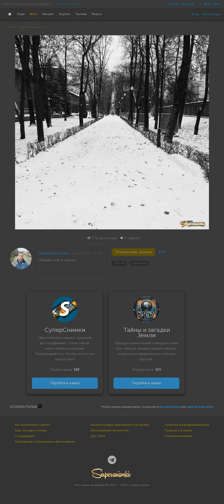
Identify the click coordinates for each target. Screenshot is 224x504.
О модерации (25, 436)
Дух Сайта (98, 436)
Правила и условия (178, 430)
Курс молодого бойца (30, 430)
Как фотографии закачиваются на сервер (120, 425)
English (173, 4)
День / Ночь (208, 4)
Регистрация (211, 14)
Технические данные (133, 252)
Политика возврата (178, 436)
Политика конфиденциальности (186, 425)
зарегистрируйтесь (200, 407)
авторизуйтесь (169, 407)
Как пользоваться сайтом (32, 425)
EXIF (162, 252)
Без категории (31, 27)
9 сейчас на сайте (68, 4)
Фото (12, 27)
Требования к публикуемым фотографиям (45, 441)
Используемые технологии (110, 430)
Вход (195, 14)
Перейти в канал (65, 383)
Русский (187, 4)
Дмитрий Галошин (54, 253)
